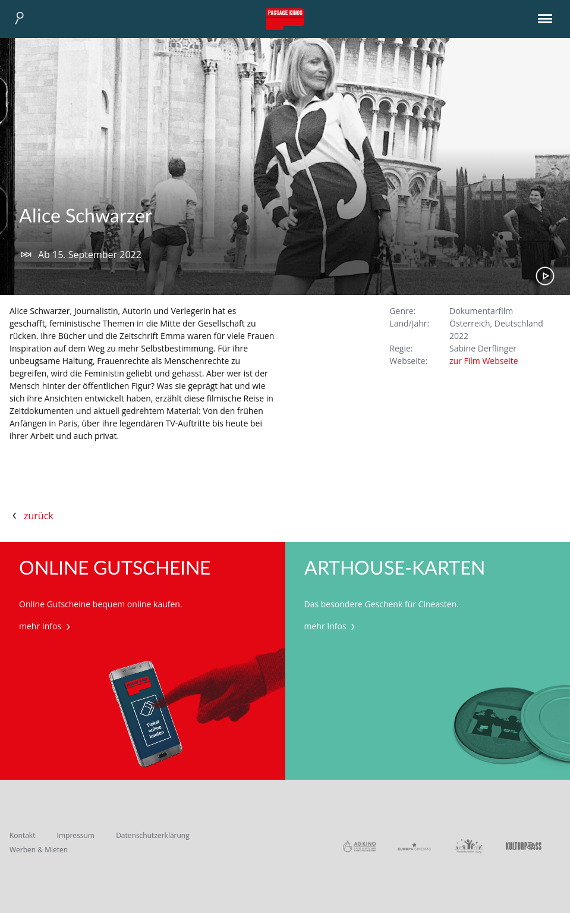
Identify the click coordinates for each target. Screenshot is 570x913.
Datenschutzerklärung (153, 835)
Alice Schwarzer (85, 216)
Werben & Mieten (39, 850)
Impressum (76, 835)
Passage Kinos (285, 19)
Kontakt (22, 835)
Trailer (545, 276)
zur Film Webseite (483, 360)
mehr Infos (46, 626)
